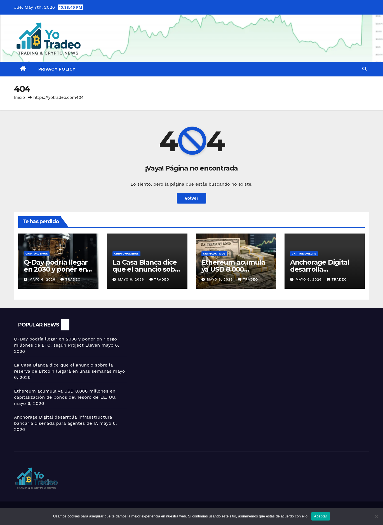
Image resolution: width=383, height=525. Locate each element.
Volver (192, 198)
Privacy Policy (57, 69)
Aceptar (320, 516)
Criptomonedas (126, 253)
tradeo (70, 279)
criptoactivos (36, 253)
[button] (364, 69)
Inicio (19, 97)
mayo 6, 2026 (43, 279)
